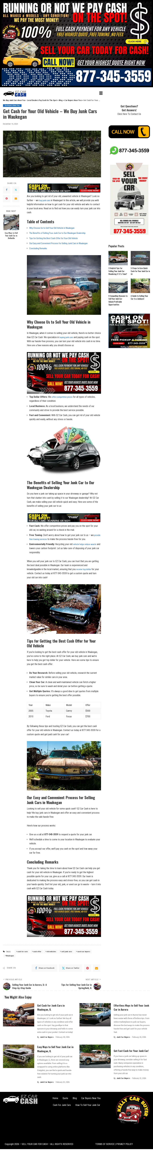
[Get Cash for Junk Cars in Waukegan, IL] (18, 1015)
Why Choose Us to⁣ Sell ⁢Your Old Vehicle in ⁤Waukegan (53, 228)
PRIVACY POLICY (124, 1144)
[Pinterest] (6, 198)
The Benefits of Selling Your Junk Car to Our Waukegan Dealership (60, 233)
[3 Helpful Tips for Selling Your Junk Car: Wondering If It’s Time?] (118, 258)
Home (55, 1098)
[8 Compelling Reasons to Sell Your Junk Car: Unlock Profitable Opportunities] (118, 286)
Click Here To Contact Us (129, 114)
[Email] (15, 198)
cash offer (37, 951)
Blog (75, 1098)
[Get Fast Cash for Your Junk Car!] (95, 1056)
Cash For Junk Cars (62, 1105)
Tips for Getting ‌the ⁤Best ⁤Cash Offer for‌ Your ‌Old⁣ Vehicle (55, 238)
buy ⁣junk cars (45, 200)
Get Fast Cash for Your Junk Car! (128, 1050)
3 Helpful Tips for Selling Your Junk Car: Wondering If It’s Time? (118, 271)
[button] (101, 93)
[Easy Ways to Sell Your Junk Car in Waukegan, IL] (18, 1056)
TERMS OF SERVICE (104, 1144)
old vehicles (51, 951)
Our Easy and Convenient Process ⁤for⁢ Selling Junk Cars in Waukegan (60, 243)
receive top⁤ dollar (84, 569)
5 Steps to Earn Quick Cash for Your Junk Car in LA (140, 271)
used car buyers (83, 951)
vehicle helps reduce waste (86, 544)
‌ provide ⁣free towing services (42, 539)
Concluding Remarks (38, 248)
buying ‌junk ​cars (66, 337)
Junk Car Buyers (46, 1037)
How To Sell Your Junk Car (87, 1105)
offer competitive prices (63, 396)
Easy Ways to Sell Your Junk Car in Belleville (11, 235)
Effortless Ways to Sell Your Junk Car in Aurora (131, 1007)
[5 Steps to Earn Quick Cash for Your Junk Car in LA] (140, 258)
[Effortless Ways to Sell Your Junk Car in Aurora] (95, 1015)
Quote (65, 1098)
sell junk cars (66, 951)
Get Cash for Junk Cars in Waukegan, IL (54, 1007)
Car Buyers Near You (13, 106)
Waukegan (10, 956)
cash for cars (22, 951)
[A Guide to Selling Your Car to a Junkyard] (140, 286)
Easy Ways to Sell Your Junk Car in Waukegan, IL (55, 1048)
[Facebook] (6, 190)
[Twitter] (15, 190)
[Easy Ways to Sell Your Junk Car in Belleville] (11, 222)
